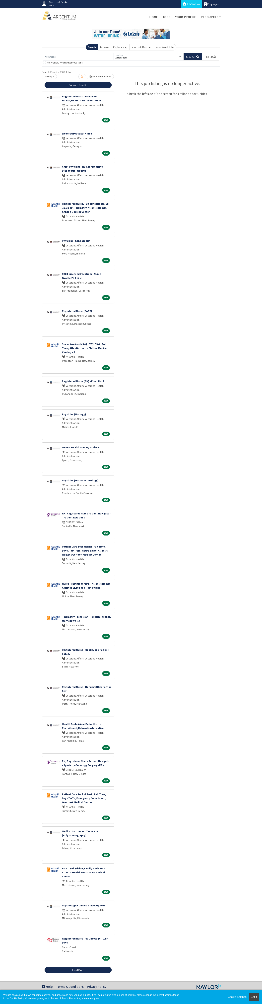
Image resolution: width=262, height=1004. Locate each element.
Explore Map (120, 47)
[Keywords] (78, 56)
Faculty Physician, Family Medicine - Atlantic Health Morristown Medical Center (83, 872)
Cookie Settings (237, 996)
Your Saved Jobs (165, 47)
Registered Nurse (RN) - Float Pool (83, 381)
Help (47, 986)
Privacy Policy (96, 986)
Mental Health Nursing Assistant (81, 447)
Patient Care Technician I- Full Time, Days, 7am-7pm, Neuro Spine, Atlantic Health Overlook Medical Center (85, 550)
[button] (210, 56)
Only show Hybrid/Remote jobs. (65, 62)
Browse (104, 47)
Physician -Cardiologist (76, 240)
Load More (78, 970)
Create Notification (100, 76)
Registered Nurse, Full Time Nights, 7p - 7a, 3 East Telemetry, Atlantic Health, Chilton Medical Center (86, 207)
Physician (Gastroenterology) (80, 480)
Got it (254, 996)
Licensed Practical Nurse (77, 133)
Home (153, 17)
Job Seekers (191, 4)
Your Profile (185, 17)
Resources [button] (209, 17)
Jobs (166, 17)
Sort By (48, 76)
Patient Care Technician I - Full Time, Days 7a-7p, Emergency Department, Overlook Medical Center (84, 798)
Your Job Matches (142, 47)
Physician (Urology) (74, 414)
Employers (212, 4)
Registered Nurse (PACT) (77, 311)
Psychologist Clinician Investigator (83, 905)
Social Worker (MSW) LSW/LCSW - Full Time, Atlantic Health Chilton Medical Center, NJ (84, 348)
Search (92, 47)
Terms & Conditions (70, 986)
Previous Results (78, 85)
